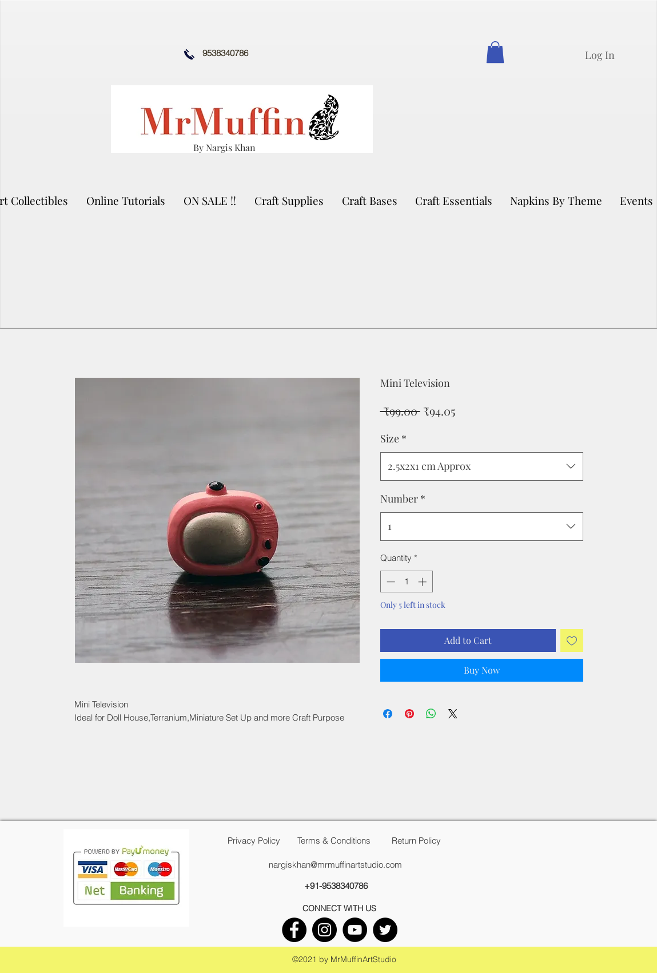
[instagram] (324, 929)
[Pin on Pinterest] (409, 714)
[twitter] (385, 929)
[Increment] (423, 581)
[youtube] (355, 929)
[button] (289, 200)
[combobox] (481, 466)
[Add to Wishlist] (571, 640)
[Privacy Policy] (253, 840)
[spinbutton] (406, 581)
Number (402, 498)
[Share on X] (453, 714)
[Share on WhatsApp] (431, 714)
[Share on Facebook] (388, 714)
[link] (495, 52)
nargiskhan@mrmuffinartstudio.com (335, 864)
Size (393, 438)
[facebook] (294, 929)
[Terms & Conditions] (334, 840)
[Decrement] (389, 581)
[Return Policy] (416, 840)
